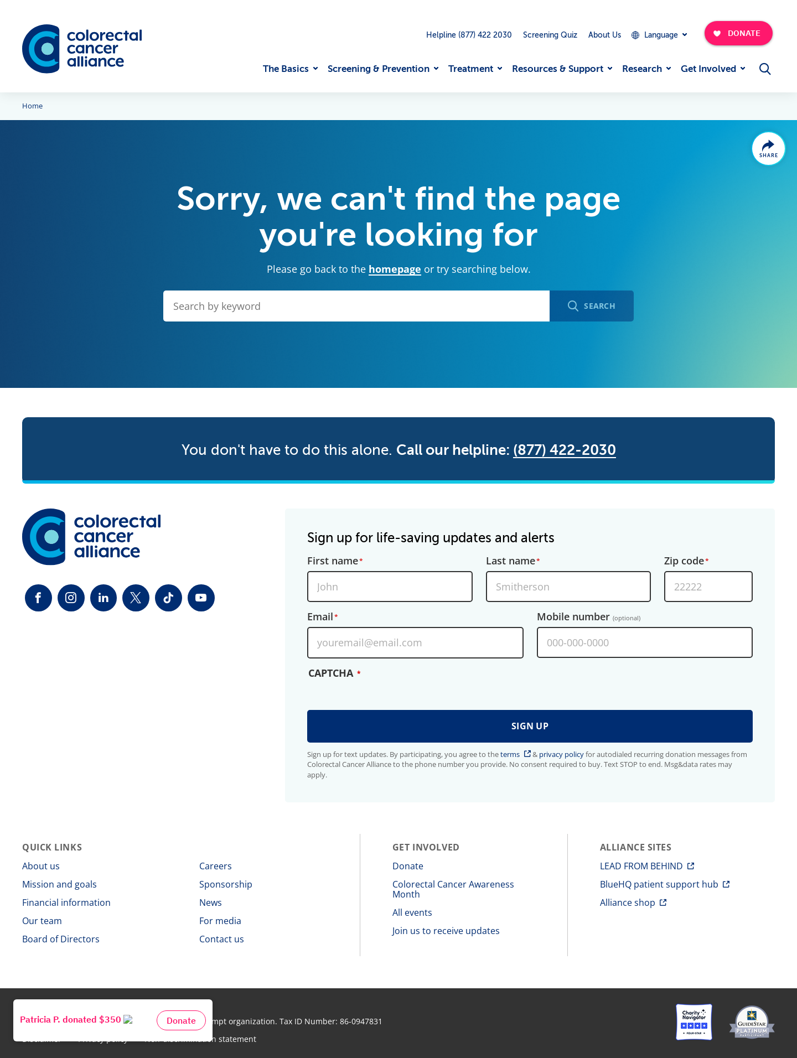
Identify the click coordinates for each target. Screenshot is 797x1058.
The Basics (286, 69)
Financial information (66, 902)
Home (32, 106)
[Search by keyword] (356, 306)
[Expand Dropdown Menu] (659, 35)
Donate (407, 866)
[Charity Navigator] (694, 1022)
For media (220, 921)
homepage (395, 269)
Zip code (684, 560)
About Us (604, 35)
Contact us (221, 939)
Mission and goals (59, 884)
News (210, 902)
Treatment (470, 69)
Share (768, 156)
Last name (510, 560)
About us (41, 866)
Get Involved (708, 69)
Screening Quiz (550, 35)
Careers (215, 866)
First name (332, 560)
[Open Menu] (765, 69)
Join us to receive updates (446, 931)
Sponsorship (225, 884)
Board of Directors (61, 939)
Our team (42, 921)
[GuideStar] (752, 1022)
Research (642, 69)
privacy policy (561, 754)
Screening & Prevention (378, 69)
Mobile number (588, 616)
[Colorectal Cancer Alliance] (82, 49)
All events (412, 912)
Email (320, 616)
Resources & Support (557, 69)
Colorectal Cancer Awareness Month (453, 889)
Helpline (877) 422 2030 (469, 35)
